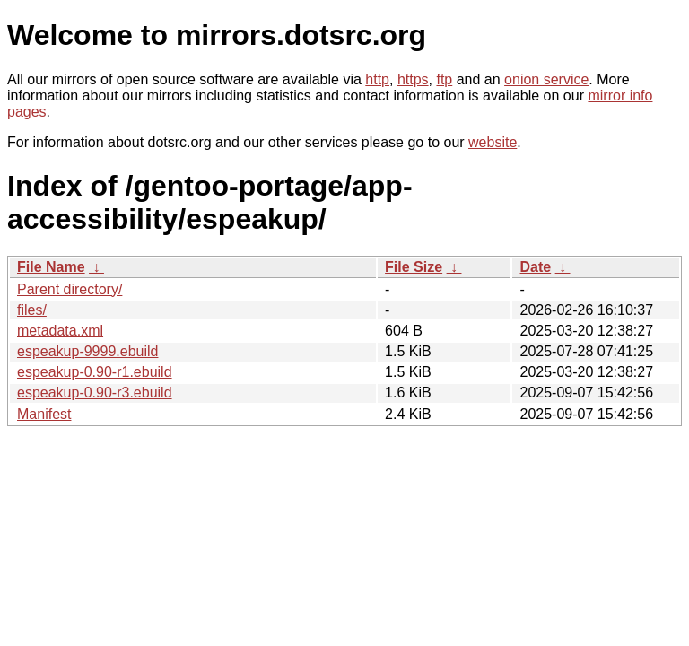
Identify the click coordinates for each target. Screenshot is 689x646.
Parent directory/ (69, 289)
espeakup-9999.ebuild (87, 351)
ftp (444, 79)
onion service (546, 79)
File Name (51, 267)
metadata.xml (60, 330)
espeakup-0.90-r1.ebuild (94, 372)
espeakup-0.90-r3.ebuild (94, 392)
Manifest (44, 414)
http (377, 79)
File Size (413, 267)
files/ (32, 310)
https (413, 79)
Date (535, 267)
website (492, 142)
